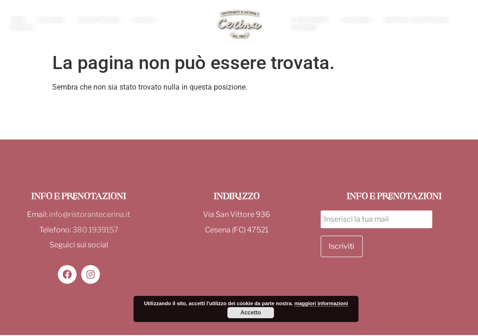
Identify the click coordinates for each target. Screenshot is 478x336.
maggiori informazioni (321, 303)
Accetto (250, 312)
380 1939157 (95, 229)
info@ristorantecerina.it (89, 214)
